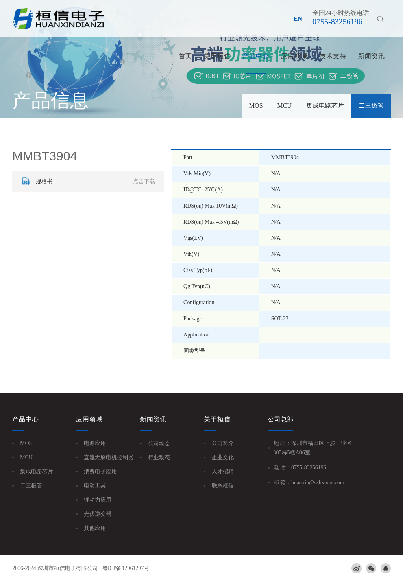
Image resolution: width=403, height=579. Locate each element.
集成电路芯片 (325, 105)
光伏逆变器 (97, 514)
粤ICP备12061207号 (126, 568)
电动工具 (95, 486)
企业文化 (223, 457)
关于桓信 (217, 56)
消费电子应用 (100, 471)
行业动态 (159, 457)
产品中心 (255, 56)
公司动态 (159, 443)
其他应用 (95, 528)
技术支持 (333, 56)
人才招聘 (223, 471)
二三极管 (371, 105)
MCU (284, 105)
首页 (185, 56)
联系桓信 (223, 486)
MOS (256, 105)
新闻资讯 (371, 56)
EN (298, 18)
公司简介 (223, 443)
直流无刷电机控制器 (108, 457)
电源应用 (95, 443)
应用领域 (294, 56)
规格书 (87, 181)
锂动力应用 (97, 500)
